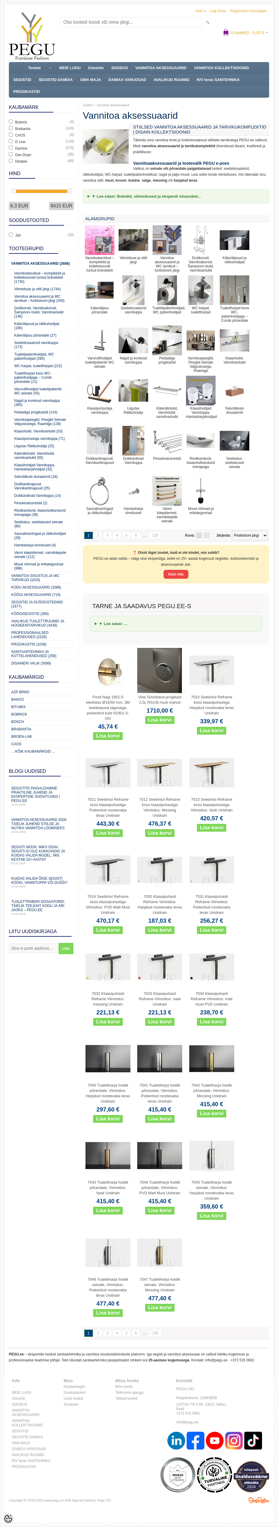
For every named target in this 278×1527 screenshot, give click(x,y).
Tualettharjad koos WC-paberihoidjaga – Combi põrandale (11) (33, 377)
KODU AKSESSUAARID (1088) (36, 587)
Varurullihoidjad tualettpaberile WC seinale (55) (38, 391)
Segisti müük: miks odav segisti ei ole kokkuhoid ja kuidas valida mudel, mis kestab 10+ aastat (41, 855)
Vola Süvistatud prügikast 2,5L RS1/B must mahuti (159, 700)
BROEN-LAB (21, 737)
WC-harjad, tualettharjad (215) (38, 366)
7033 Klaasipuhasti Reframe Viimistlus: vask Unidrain (160, 998)
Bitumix (18, 707)
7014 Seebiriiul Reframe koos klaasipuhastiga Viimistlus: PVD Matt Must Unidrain (108, 904)
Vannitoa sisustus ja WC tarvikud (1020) (35, 578)
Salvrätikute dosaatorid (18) (36, 477)
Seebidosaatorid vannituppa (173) (36, 345)
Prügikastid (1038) (28, 644)
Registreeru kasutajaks (248, 11)
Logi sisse (218, 11)
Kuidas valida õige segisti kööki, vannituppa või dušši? (41, 882)
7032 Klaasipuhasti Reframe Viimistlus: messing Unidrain (108, 998)
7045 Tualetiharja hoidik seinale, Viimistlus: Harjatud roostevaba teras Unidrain (212, 1190)
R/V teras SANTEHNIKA (218, 79)
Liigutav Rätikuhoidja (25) (34, 446)
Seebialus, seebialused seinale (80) (38, 524)
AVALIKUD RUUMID (171, 79)
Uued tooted (73, 1398)
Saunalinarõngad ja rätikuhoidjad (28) (40, 536)
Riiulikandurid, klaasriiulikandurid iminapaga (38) (40, 512)
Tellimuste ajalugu (129, 1392)
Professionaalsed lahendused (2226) (30, 635)
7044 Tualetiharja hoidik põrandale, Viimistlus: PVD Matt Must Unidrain (159, 1187)
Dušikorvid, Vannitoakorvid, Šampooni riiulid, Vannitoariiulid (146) (39, 312)
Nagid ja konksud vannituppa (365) (37, 403)
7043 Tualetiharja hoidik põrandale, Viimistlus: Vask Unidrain (108, 1187)
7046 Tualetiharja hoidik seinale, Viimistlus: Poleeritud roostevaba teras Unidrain (108, 1287)
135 (155, 535)
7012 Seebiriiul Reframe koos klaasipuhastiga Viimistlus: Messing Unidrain (159, 807)
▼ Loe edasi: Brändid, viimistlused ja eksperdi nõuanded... (146, 196)
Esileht (88, 105)
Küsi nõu (175, 574)
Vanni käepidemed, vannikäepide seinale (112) (40, 555)
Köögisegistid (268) (30, 614)
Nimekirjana (199, 535)
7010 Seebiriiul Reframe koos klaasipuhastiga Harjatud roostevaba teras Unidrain (212, 705)
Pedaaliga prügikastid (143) (35, 412)
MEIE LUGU (69, 68)
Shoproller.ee (258, 1500)
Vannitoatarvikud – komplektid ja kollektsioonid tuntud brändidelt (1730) (39, 277)
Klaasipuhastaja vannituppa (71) (39, 439)
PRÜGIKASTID (26, 91)
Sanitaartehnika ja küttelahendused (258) (33, 654)
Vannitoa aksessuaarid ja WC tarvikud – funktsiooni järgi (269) (39, 298)
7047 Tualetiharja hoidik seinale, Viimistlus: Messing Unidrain (160, 1284)
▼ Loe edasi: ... (113, 623)
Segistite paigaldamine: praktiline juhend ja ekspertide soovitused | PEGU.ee (41, 796)
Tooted (34, 68)
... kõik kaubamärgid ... (33, 751)
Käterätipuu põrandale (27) (35, 335)
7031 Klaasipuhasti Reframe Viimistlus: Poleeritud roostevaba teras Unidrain (211, 904)
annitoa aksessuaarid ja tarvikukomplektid (179, 146)
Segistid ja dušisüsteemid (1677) (37, 604)
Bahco (17, 699)
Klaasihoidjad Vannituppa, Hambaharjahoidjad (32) (34, 467)
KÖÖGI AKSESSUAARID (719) (36, 595)
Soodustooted (74, 1392)
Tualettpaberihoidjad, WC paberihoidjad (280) (34, 356)
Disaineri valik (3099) (31, 663)
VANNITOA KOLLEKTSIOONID (221, 68)
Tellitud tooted (126, 1398)
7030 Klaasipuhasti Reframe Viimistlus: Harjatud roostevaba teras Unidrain (160, 904)
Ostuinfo (96, 68)
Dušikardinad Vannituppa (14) (37, 496)
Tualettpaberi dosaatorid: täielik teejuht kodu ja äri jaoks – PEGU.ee (41, 907)
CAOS (16, 744)
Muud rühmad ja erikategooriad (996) (38, 566)
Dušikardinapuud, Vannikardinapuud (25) (32, 486)
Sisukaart (71, 1404)
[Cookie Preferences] (8, 1518)
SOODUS (119, 68)
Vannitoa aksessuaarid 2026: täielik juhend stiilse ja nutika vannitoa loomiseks (41, 825)
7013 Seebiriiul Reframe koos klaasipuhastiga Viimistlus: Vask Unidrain (212, 804)
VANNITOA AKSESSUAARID (160, 68)
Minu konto (124, 1387)
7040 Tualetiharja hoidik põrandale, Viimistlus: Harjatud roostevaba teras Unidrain (108, 1093)
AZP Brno (20, 692)
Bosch (17, 722)
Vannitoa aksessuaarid (112, 105)
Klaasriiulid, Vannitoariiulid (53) (38, 431)
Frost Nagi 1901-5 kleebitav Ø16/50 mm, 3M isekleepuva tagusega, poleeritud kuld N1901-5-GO (108, 708)
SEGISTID (22, 79)
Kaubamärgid (74, 1387)
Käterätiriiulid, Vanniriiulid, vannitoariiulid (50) (34, 455)
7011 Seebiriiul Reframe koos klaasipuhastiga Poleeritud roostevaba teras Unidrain (107, 807)
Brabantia (21, 729)
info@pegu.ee (216, 1360)
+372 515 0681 (242, 1360)
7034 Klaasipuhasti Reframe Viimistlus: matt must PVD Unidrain (211, 998)
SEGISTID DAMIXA (56, 79)
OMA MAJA (90, 79)
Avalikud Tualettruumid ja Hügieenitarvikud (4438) (37, 623)
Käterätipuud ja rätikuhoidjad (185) (36, 326)
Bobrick (19, 714)
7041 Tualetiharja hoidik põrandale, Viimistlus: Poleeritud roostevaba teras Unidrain (160, 1093)
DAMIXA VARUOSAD (127, 79)
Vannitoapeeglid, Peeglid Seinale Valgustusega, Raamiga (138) (40, 422)
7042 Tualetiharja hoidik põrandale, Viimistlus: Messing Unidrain (211, 1090)
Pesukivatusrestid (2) (30, 503)
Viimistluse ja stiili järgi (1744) (37, 289)
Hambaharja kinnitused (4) (35, 545)
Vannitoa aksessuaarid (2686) (40, 263)
